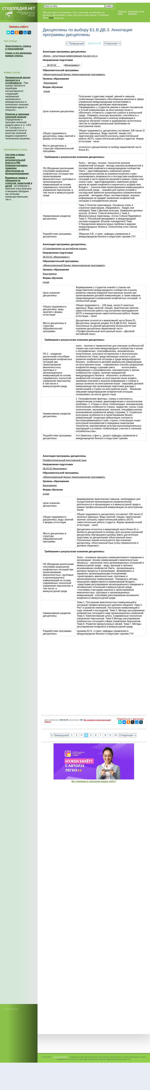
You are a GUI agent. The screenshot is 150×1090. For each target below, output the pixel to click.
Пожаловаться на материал (136, 12)
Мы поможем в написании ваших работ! (94, 781)
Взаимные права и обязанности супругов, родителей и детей (18, 181)
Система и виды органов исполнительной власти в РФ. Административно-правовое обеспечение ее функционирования (17, 164)
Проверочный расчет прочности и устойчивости (18, 80)
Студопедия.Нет (60, 1056)
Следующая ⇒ (112, 43)
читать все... (59, 18)
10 (115, 735)
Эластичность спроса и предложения (18, 47)
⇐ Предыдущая (75, 43)
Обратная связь (122, 12)
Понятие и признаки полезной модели (17, 115)
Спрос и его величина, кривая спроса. (18, 54)
